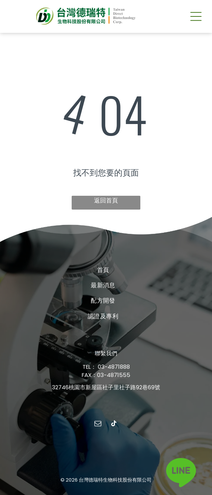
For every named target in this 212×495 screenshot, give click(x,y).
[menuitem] (103, 269)
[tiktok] (114, 424)
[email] (98, 424)
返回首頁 (106, 200)
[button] (196, 16)
